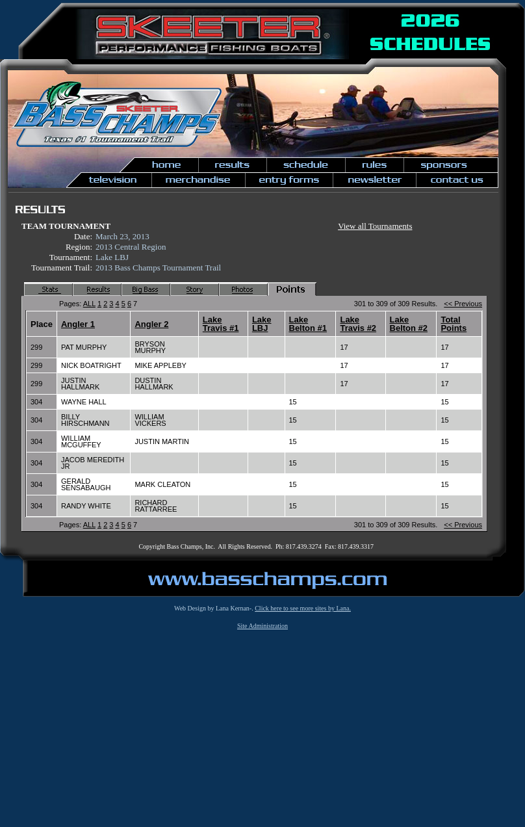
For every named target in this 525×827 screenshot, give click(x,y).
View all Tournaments (375, 226)
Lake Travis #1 (221, 324)
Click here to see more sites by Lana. (303, 608)
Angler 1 (78, 324)
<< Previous (463, 304)
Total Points (454, 324)
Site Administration (262, 625)
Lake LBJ (262, 324)
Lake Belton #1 (308, 324)
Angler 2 (151, 324)
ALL (89, 304)
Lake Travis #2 (358, 324)
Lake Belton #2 (409, 324)
